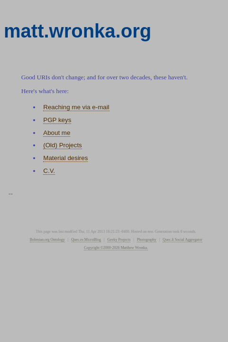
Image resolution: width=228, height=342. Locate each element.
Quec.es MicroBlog (86, 240)
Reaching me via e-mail (76, 107)
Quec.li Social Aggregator (182, 240)
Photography (146, 240)
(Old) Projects (62, 145)
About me (56, 132)
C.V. (49, 170)
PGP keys (57, 120)
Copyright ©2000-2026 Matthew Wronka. (116, 248)
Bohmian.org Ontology (47, 240)
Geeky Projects (119, 240)
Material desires (65, 158)
